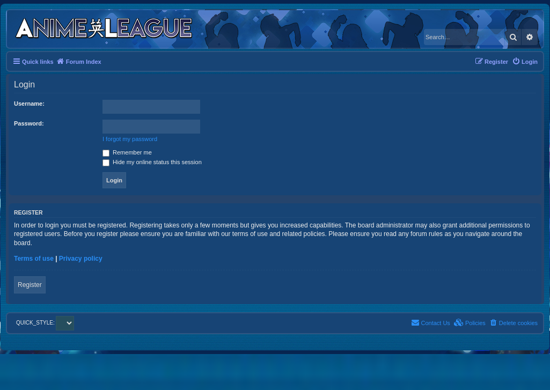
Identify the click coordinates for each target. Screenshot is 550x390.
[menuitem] (525, 61)
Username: (29, 103)
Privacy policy (80, 258)
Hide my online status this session (152, 162)
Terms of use (34, 258)
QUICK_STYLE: (45, 323)
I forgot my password (129, 139)
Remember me (127, 152)
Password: (29, 123)
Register (30, 285)
